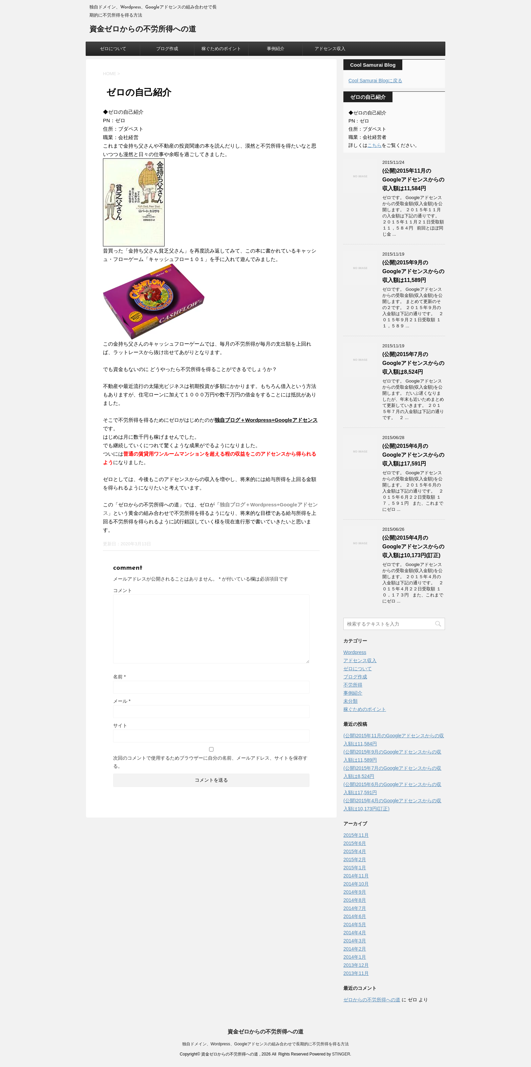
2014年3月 (354, 940)
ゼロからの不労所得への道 (371, 999)
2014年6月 (354, 916)
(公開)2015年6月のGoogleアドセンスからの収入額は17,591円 (413, 454)
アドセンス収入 (330, 48)
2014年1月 (354, 957)
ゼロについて (113, 48)
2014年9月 (354, 892)
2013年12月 (356, 965)
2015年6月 (354, 843)
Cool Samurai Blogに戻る (375, 80)
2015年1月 (354, 867)
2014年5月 (354, 924)
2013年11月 (356, 973)
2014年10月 (356, 884)
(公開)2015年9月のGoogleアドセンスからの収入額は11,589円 (413, 271)
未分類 (350, 701)
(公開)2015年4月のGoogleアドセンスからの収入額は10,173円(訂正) (413, 546)
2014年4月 (354, 932)
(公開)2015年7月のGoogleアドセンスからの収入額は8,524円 (413, 363)
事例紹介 (275, 48)
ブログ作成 (167, 48)
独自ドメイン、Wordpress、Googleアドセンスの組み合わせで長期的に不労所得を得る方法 (265, 1044)
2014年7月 (354, 908)
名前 (119, 676)
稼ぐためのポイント (221, 48)
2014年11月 (356, 875)
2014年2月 (354, 949)
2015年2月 (354, 859)
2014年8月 (354, 900)
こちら (374, 145)
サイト (120, 725)
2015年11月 (356, 835)
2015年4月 (354, 851)
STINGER (341, 1054)
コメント (122, 590)
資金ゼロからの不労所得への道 (142, 30)
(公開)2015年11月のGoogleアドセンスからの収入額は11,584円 (413, 179)
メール (121, 701)
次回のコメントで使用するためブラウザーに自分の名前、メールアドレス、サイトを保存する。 (210, 762)
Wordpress (354, 652)
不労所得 (352, 685)
